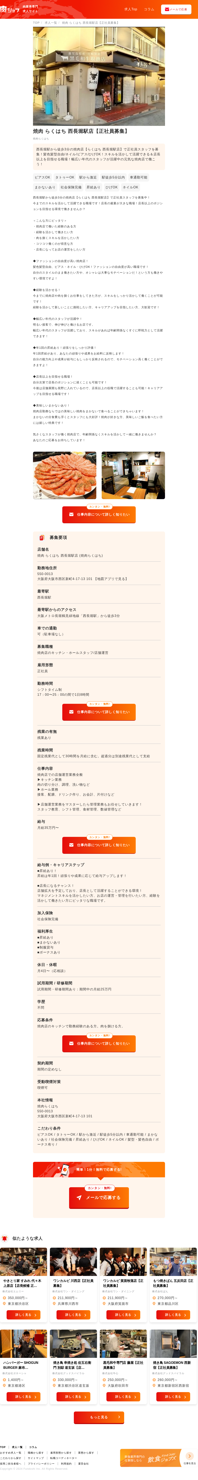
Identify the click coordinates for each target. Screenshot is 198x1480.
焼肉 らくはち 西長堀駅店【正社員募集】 (91, 22)
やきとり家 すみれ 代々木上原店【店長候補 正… (22, 1285)
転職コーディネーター (63, 1458)
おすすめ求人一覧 (10, 1452)
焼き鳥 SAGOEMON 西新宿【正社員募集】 (172, 1369)
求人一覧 (17, 1447)
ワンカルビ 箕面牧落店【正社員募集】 (123, 1285)
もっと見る (99, 1421)
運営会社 (83, 1463)
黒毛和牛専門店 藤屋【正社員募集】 (123, 1369)
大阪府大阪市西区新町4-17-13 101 (64, 579)
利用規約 (66, 1463)
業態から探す (86, 1452)
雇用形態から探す (61, 1452)
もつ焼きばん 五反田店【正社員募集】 (173, 1285)
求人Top (130, 9)
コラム (149, 9)
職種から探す (36, 1452)
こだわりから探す (10, 1458)
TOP (3, 1447)
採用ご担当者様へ (10, 1463)
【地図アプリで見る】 (111, 579)
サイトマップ (36, 1458)
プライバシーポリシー (41, 1463)
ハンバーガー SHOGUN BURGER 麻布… (20, 1369)
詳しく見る (23, 1316)
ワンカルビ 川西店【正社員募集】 (73, 1285)
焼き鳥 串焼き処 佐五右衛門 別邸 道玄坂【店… (72, 1369)
